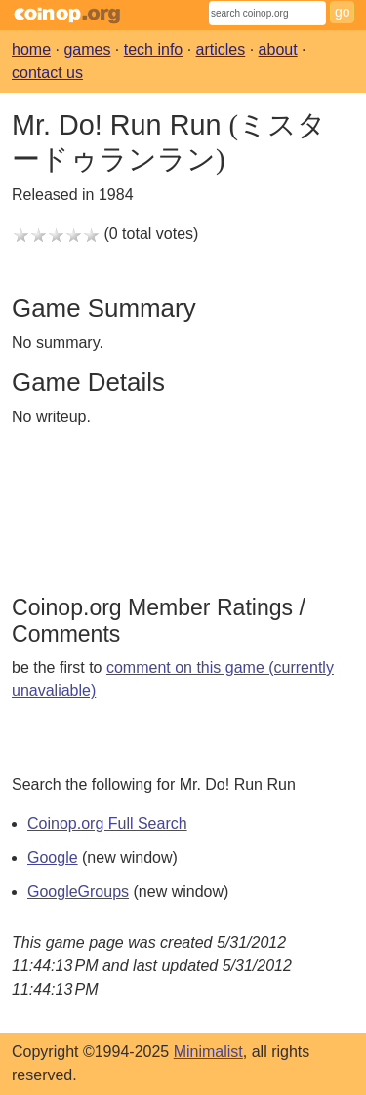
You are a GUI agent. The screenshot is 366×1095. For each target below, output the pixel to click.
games (86, 49)
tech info (153, 49)
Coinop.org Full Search (107, 823)
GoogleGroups (78, 891)
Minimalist (208, 1051)
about (278, 49)
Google (52, 857)
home (31, 49)
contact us (47, 72)
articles (221, 49)
